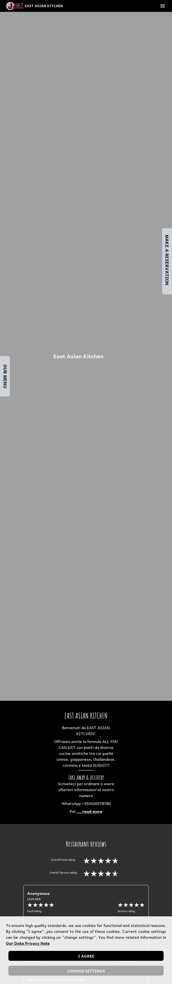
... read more (89, 811)
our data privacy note (28, 943)
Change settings (86, 970)
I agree (86, 956)
